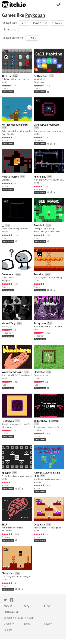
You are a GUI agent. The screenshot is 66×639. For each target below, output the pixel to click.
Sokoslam (39, 274)
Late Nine (6, 179)
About (8, 606)
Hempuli (6, 280)
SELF (4, 524)
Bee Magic (39, 225)
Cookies (8, 629)
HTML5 (31, 38)
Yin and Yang (8, 323)
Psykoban (35, 15)
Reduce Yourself (10, 176)
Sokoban (57, 23)
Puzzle (24, 23)
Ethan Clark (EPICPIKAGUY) (46, 231)
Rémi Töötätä (8, 134)
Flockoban (39, 371)
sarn (36, 329)
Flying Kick (8, 573)
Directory (9, 623)
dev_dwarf (6, 530)
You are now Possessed (46, 420)
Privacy (48, 623)
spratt (4, 378)
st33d (4, 82)
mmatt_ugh (7, 326)
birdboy (37, 482)
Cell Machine (41, 76)
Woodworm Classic (12, 371)
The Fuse (6, 76)
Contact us (11, 611)
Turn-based (10, 29)
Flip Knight (40, 176)
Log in (58, 4)
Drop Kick (39, 524)
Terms (27, 623)
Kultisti (5, 231)
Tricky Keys (40, 323)
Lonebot (38, 430)
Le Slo (36, 378)
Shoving (6, 472)
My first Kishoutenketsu (15, 124)
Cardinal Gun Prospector (47, 124)
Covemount (8, 274)
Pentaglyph (8, 420)
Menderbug (7, 427)
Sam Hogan (39, 82)
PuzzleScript (40, 23)
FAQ (26, 606)
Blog (47, 606)
